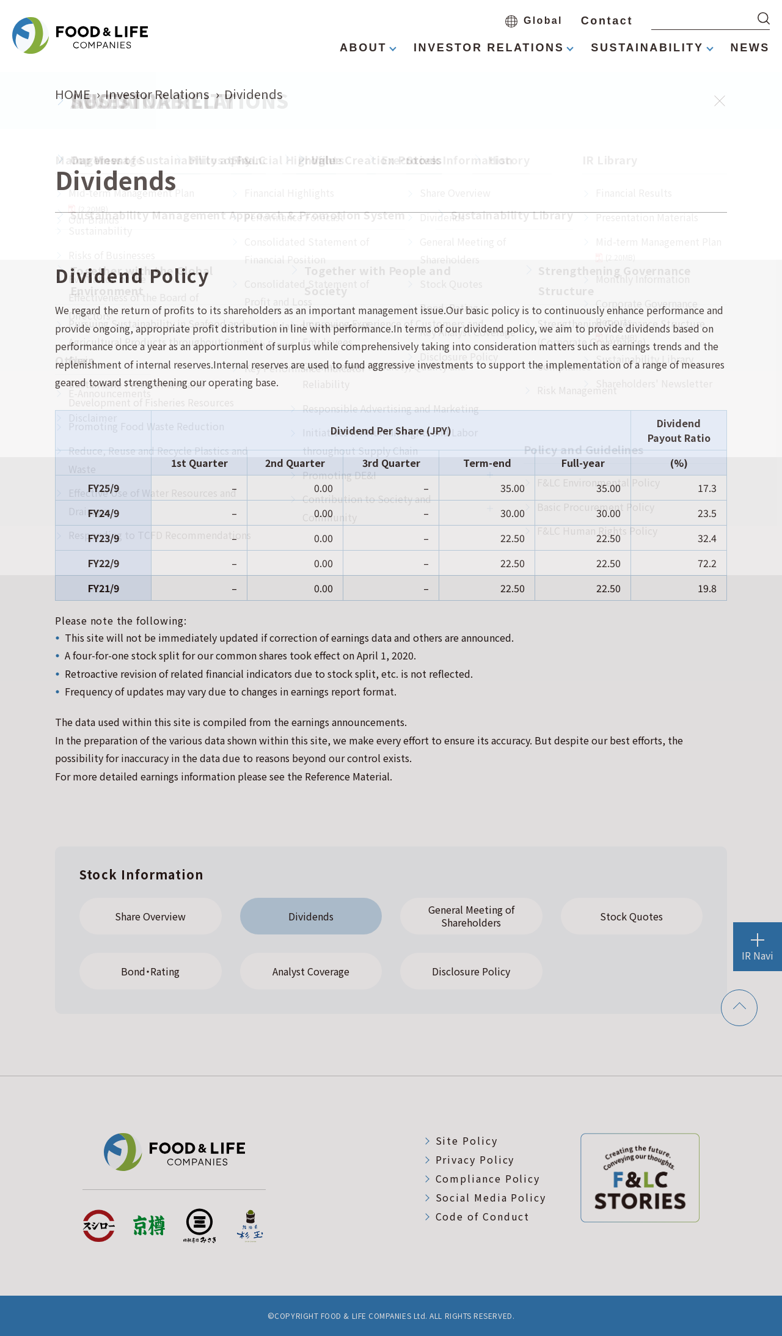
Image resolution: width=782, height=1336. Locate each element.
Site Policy (467, 1140)
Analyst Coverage (310, 971)
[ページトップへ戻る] (739, 1008)
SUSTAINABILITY (647, 48)
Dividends (311, 916)
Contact (607, 21)
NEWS (750, 48)
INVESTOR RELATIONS (489, 48)
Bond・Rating (150, 971)
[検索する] (764, 18)
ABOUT (363, 48)
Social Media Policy (491, 1197)
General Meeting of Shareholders (471, 916)
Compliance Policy (488, 1178)
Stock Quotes (631, 916)
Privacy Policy (475, 1159)
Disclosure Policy (471, 971)
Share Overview (150, 916)
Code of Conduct (483, 1216)
